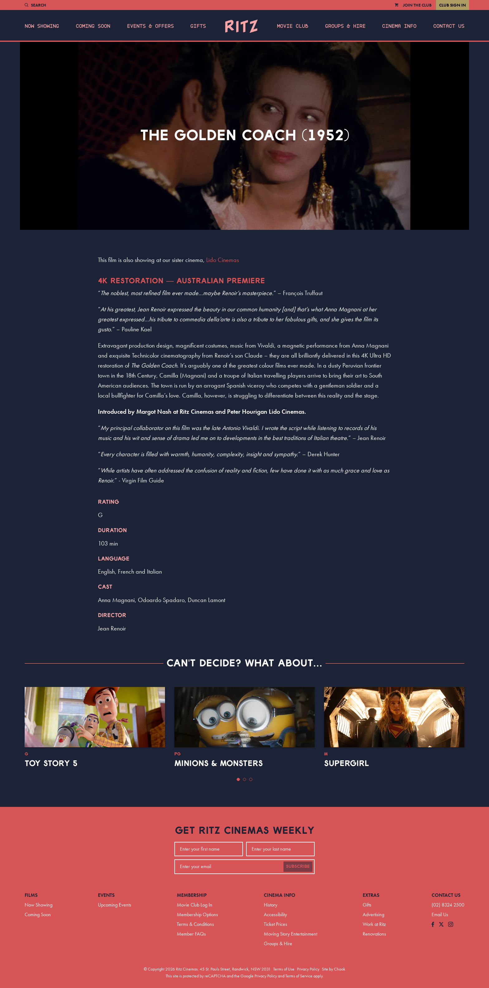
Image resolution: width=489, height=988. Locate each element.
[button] (238, 779)
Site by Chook (333, 969)
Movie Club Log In (194, 905)
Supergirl (346, 763)
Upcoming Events (114, 905)
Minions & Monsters (218, 763)
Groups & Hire (345, 26)
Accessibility (275, 914)
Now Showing (42, 26)
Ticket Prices (275, 924)
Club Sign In (452, 5)
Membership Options (197, 914)
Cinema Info (399, 26)
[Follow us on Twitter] (441, 924)
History (270, 905)
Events (106, 895)
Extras (371, 895)
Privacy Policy (308, 969)
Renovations (374, 934)
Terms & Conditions (195, 924)
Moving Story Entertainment (290, 934)
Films (31, 895)
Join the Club (417, 5)
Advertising (373, 914)
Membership (192, 895)
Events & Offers (150, 26)
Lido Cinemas (222, 260)
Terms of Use (283, 969)
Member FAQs (191, 934)
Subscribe (298, 866)
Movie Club (292, 26)
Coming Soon (93, 26)
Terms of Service (298, 976)
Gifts (198, 26)
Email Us (440, 914)
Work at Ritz (374, 924)
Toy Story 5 (51, 763)
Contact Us (448, 26)
